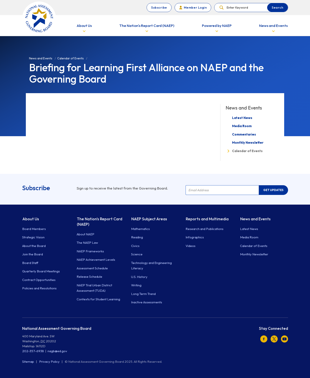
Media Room (242, 126)
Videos (190, 246)
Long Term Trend (143, 294)
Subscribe (159, 7)
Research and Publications (204, 229)
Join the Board (32, 254)
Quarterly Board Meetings (41, 271)
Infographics (195, 237)
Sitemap (28, 361)
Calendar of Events (247, 151)
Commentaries (244, 134)
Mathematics (140, 229)
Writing (136, 285)
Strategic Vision (33, 237)
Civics (135, 246)
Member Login (195, 7)
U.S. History (139, 277)
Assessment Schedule (92, 268)
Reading (137, 237)
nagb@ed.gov (57, 351)
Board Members (34, 229)
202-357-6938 (33, 351)
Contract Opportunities (39, 280)
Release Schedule (89, 277)
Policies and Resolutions (39, 288)
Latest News (242, 118)
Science (137, 254)
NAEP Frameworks (90, 251)
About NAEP (85, 234)
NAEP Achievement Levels (96, 260)
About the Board (34, 246)
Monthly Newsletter (248, 142)
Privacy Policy (49, 361)
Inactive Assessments (146, 302)
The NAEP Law (87, 243)
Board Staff (30, 263)
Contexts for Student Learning (98, 299)
